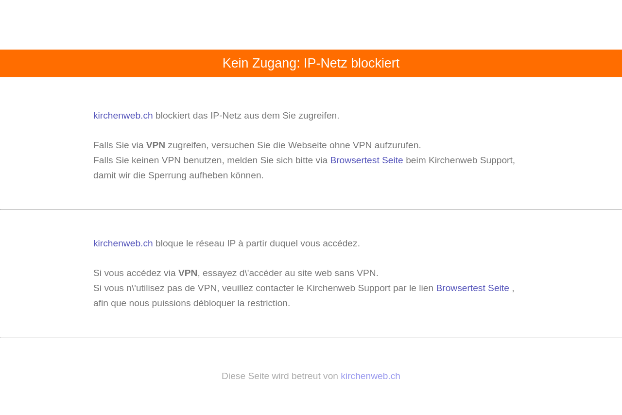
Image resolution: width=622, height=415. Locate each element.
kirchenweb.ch (124, 115)
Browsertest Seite (366, 160)
